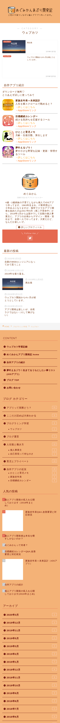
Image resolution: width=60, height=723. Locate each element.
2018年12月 (32, 624)
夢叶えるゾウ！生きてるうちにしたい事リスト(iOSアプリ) (31, 356)
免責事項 (41, 721)
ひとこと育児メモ (33, 457)
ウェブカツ (33, 413)
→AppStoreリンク (25, 94)
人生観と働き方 (32, 428)
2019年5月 (32, 593)
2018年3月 (32, 694)
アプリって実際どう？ (32, 391)
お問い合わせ (14, 372)
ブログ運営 (32, 420)
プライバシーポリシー (23, 721)
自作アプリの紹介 (16, 346)
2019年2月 (32, 608)
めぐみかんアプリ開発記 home (23, 339)
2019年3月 (32, 600)
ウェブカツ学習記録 (17, 331)
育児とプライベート (32, 445)
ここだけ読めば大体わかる (32, 399)
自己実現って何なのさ (33, 438)
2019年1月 (32, 616)
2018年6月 (32, 671)
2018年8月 (32, 655)
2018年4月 (32, 687)
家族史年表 (33, 461)
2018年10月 (32, 640)
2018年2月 (32, 702)
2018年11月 (32, 632)
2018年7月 (32, 663)
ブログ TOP (13, 364)
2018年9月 (32, 647)
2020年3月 (32, 569)
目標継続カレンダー (33, 464)
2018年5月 (32, 679)
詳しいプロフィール (30, 211)
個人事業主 (33, 434)
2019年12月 (32, 577)
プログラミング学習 (32, 407)
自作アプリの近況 (32, 453)
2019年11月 (32, 585)
